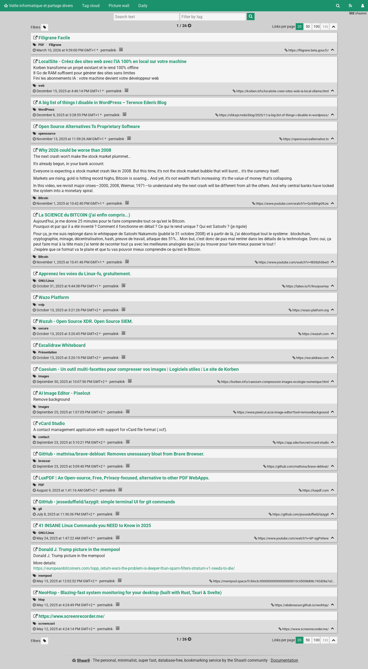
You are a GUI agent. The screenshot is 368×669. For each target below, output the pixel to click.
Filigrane (55, 45)
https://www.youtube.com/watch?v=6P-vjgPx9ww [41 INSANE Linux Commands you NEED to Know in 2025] (291, 538)
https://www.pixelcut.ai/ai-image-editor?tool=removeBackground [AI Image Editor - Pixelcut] (281, 412)
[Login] (362, 5)
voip (41, 305)
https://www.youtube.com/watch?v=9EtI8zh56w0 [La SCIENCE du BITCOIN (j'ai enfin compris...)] (292, 262)
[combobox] (213, 16)
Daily (142, 5)
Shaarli (83, 660)
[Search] (338, 5)
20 (299, 26)
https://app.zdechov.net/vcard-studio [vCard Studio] (301, 442)
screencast (46, 623)
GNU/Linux (46, 281)
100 (317, 26)
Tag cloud (91, 5)
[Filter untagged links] (44, 27)
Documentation (284, 660)
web (41, 85)
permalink (75, 50)
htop (41, 599)
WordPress (46, 109)
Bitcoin (43, 198)
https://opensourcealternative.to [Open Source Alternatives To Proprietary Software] (304, 139)
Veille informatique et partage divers (38, 5)
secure (43, 328)
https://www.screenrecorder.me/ (304, 629)
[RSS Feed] (350, 5)
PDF (41, 45)
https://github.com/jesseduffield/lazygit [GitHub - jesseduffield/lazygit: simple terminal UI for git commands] (299, 514)
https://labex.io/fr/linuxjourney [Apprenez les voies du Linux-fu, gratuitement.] (305, 286)
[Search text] (146, 16)
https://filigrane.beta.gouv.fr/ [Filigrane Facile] (307, 50)
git (40, 509)
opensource (46, 133)
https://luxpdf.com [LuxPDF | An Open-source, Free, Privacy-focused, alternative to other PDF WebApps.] (314, 490)
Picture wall (119, 5)
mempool (45, 575)
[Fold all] (333, 26)
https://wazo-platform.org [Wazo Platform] (309, 310)
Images (43, 376)
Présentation (47, 352)
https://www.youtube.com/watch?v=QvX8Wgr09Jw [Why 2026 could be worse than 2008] (290, 203)
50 (308, 26)
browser (44, 461)
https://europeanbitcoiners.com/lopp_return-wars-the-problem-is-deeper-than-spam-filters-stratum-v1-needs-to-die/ (134, 568)
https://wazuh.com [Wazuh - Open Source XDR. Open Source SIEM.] (313, 334)
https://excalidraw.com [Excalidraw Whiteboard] (310, 358)
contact (43, 437)
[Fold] (332, 49)
